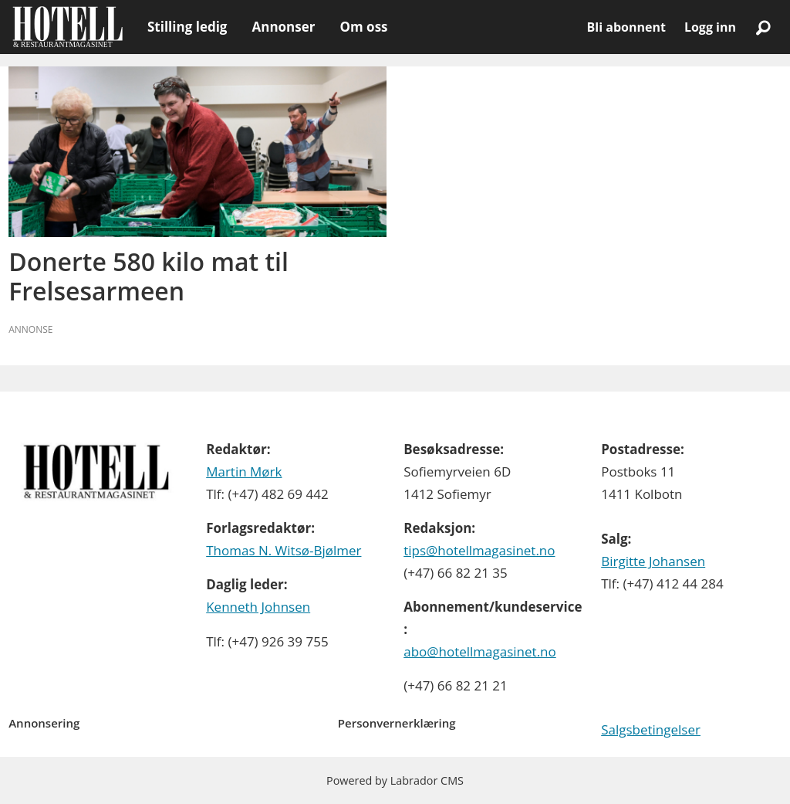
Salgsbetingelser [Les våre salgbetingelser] (651, 729)
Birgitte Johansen (653, 561)
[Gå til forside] (67, 27)
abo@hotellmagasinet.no (479, 651)
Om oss (363, 27)
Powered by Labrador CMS (395, 780)
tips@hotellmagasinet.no (479, 550)
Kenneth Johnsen (258, 607)
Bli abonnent (626, 27)
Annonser (283, 27)
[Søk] (763, 27)
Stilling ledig (187, 27)
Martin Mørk (244, 471)
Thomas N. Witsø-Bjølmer (283, 550)
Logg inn (710, 27)
